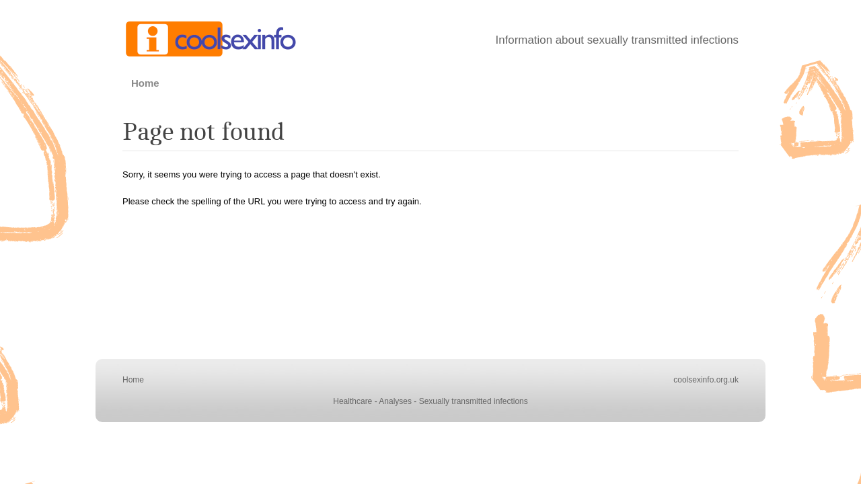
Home (145, 83)
